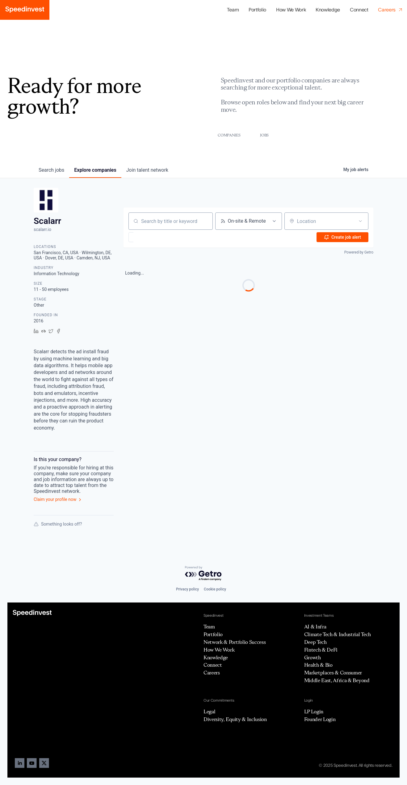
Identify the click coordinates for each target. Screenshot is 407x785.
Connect (359, 9)
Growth (312, 657)
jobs (51, 170)
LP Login (313, 711)
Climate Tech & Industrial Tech (337, 634)
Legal (209, 711)
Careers (212, 673)
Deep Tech (315, 642)
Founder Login (320, 719)
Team (233, 9)
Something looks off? (58, 524)
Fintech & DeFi (321, 650)
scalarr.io (42, 229)
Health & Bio (318, 665)
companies (95, 170)
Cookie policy (215, 589)
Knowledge (328, 9)
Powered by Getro (358, 252)
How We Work (291, 9)
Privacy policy (187, 589)
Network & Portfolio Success (235, 642)
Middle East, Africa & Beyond (337, 680)
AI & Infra (315, 626)
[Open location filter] (360, 221)
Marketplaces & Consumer (333, 673)
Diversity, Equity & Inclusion (235, 719)
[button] (257, 10)
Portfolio (213, 634)
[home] (24, 10)
